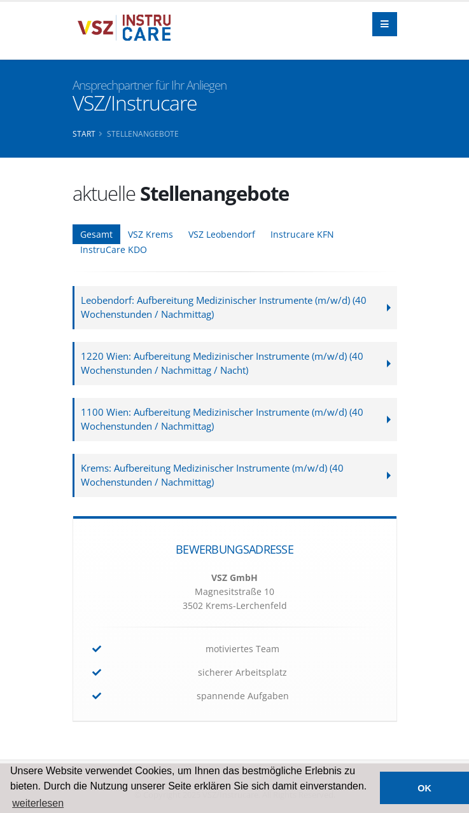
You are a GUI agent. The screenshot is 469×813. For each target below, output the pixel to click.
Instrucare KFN (302, 234)
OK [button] (424, 788)
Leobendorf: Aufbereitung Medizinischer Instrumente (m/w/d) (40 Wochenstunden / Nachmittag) (224, 307)
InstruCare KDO (113, 249)
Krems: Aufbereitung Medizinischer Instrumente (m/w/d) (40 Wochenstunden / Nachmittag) (212, 475)
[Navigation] (384, 24)
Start (84, 133)
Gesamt (96, 234)
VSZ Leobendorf (221, 234)
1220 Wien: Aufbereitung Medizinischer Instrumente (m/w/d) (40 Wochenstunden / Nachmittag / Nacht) (222, 363)
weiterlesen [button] (38, 803)
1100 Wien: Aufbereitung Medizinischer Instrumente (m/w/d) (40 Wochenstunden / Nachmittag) (222, 419)
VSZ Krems (150, 234)
